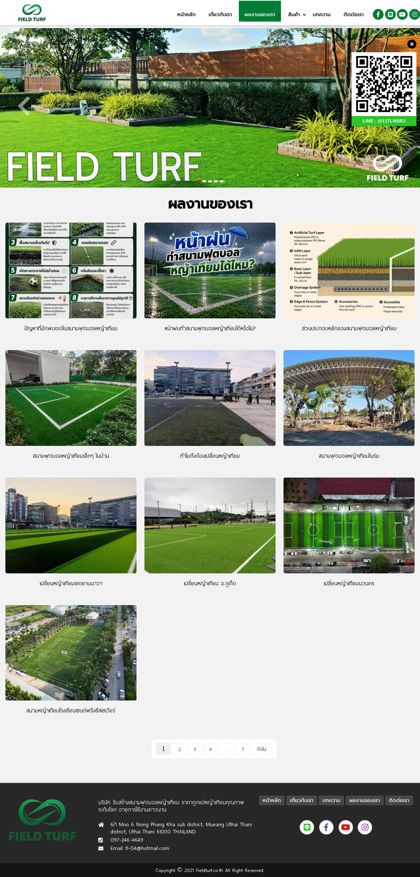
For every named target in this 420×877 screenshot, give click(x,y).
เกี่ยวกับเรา (220, 14)
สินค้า (294, 14)
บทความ (322, 14)
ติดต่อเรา (354, 14)
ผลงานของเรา (260, 14)
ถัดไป (261, 749)
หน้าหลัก (186, 14)
